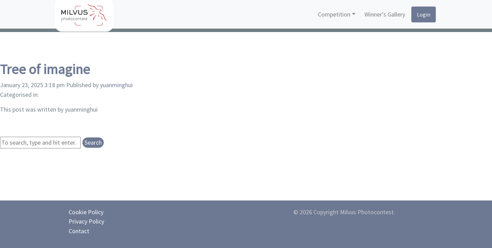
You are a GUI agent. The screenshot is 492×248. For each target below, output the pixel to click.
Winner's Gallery (384, 14)
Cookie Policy (86, 212)
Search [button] (93, 142)
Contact (79, 231)
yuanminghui (116, 85)
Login (423, 14)
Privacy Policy (86, 221)
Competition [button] (334, 14)
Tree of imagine (45, 69)
